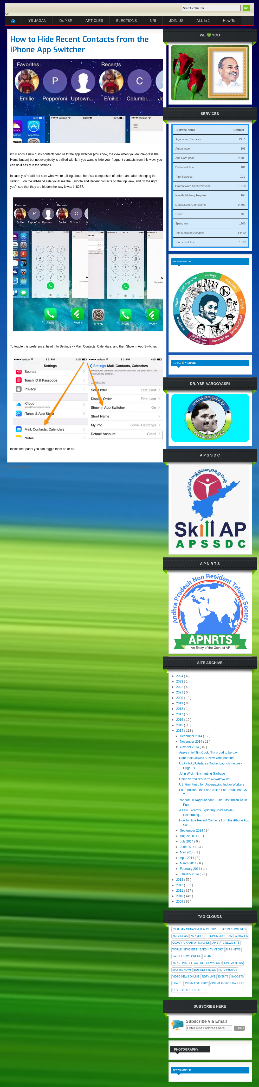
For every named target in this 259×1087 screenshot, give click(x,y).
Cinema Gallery (196, 983)
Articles (241, 936)
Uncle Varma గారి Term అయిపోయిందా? (205, 779)
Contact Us (199, 990)
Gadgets (237, 976)
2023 (180, 681)
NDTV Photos (227, 969)
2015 (180, 725)
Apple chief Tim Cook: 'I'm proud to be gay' (208, 752)
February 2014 (190, 869)
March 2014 (188, 863)
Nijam (207, 956)
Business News (205, 969)
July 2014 (187, 841)
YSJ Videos (180, 936)
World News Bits (184, 949)
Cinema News (233, 963)
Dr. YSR (65, 20)
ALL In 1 (203, 20)
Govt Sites (180, 990)
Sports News (182, 969)
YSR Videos (198, 936)
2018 (180, 709)
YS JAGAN (37, 20)
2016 (180, 720)
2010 (180, 896)
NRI (153, 20)
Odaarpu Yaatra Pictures (191, 942)
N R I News (233, 949)
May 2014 (187, 852)
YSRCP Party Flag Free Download (197, 963)
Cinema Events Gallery (227, 983)
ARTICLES (94, 20)
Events (223, 976)
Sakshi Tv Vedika (212, 949)
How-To (229, 20)
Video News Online (185, 976)
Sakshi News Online (186, 956)
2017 (180, 714)
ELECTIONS (126, 20)
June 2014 (187, 847)
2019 (180, 703)
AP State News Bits (225, 942)
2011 (180, 890)
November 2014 (191, 741)
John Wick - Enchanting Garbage (202, 773)
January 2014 (190, 874)
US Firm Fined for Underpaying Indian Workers (211, 784)
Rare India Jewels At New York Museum (207, 758)
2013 (180, 880)
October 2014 (190, 747)
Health (177, 983)
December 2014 (191, 736)
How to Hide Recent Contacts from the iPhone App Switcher (79, 44)
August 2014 (189, 836)
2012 (180, 885)
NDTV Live (209, 976)
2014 (180, 730)
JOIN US (176, 20)
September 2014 (192, 830)
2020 (180, 698)
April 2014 (187, 858)
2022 (180, 687)
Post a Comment (18, 476)
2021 (180, 692)
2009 (180, 901)
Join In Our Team (220, 936)
